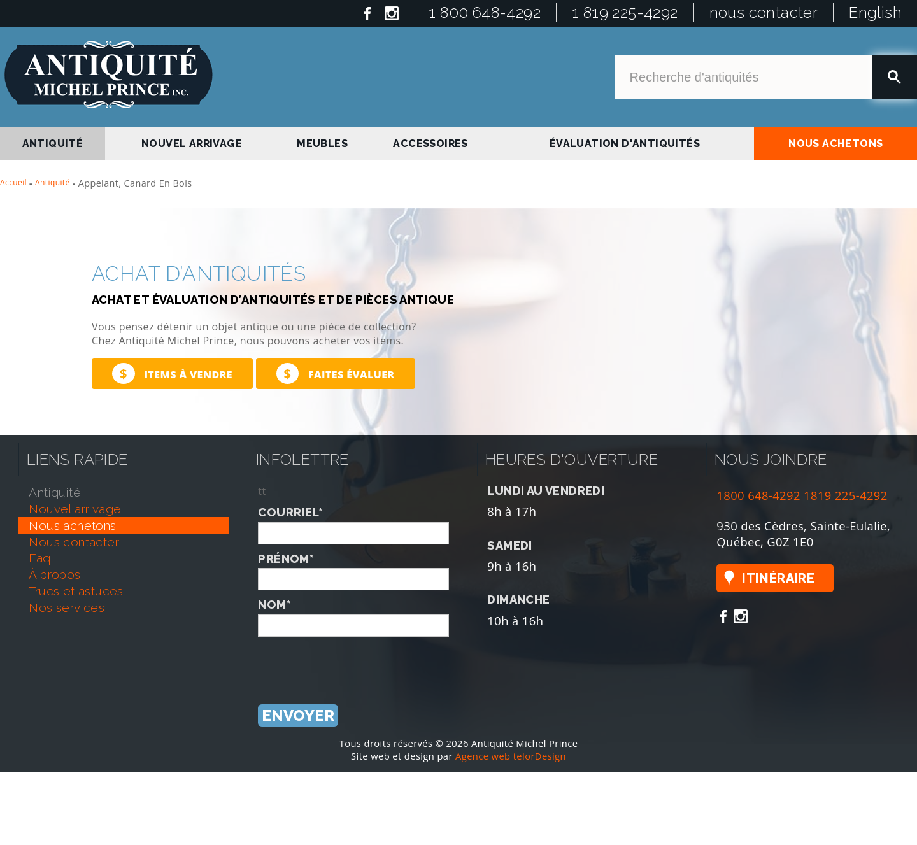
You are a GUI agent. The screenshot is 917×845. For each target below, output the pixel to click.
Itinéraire (778, 578)
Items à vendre (172, 373)
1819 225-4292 (846, 495)
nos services (66, 607)
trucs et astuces (76, 591)
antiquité (52, 144)
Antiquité (52, 182)
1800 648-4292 (758, 495)
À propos (54, 574)
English (875, 12)
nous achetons (835, 144)
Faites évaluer (335, 373)
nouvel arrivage (191, 144)
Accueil (13, 182)
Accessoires (430, 144)
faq (39, 558)
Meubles (322, 144)
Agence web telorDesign (510, 755)
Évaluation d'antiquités (625, 144)
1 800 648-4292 (485, 12)
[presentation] (354, 661)
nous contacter (763, 12)
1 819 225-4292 (625, 12)
